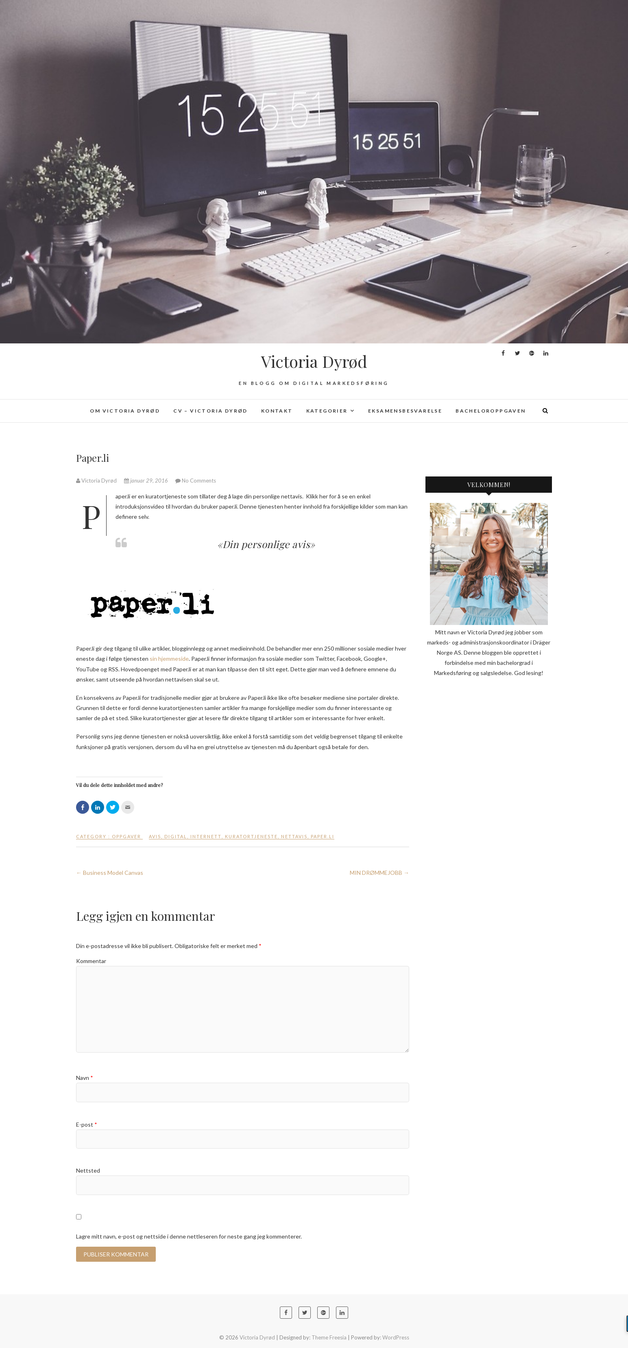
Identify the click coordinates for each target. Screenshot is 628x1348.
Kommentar (91, 960)
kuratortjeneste (251, 836)
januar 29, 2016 (146, 480)
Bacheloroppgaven (491, 411)
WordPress (395, 1337)
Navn (84, 1077)
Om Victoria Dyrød (125, 411)
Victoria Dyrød (314, 361)
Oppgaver (126, 836)
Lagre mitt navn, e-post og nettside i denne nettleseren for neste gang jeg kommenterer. (189, 1236)
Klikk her (317, 496)
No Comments (199, 480)
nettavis (294, 836)
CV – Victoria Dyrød (210, 411)
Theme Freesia (329, 1337)
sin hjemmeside (169, 658)
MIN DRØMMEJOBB (379, 872)
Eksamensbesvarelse (405, 411)
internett (206, 836)
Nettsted (88, 1170)
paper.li (322, 836)
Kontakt (277, 411)
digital (175, 836)
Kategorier (327, 411)
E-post (86, 1124)
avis (155, 836)
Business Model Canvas (109, 872)
